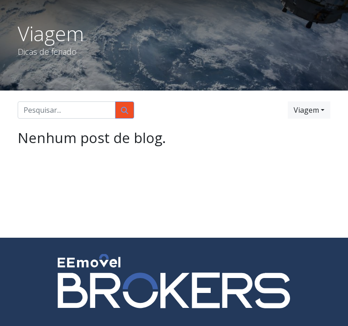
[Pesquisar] (124, 110)
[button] (309, 110)
